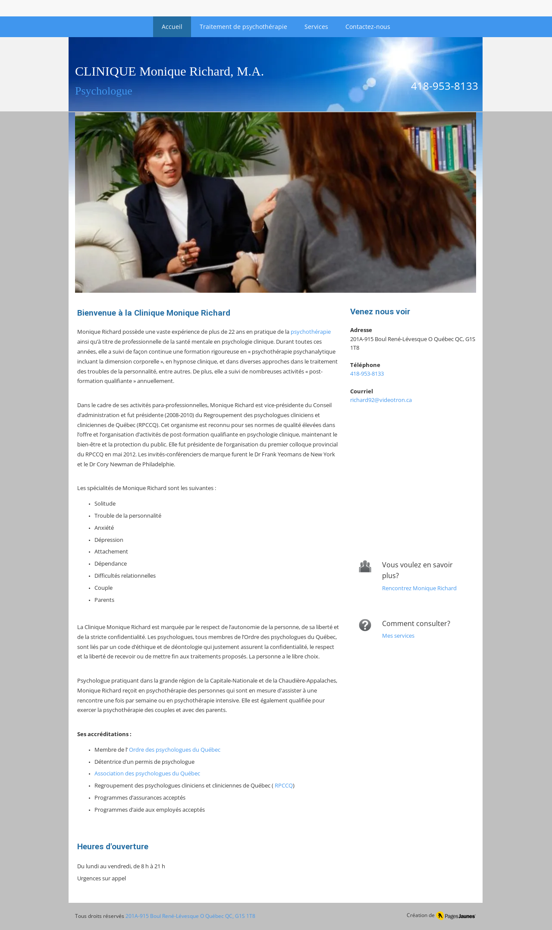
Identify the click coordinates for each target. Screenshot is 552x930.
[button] (275, 202)
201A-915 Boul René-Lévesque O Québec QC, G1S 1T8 (190, 916)
